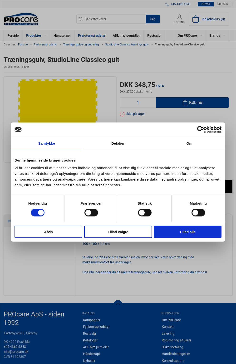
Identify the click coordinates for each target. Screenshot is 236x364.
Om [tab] (189, 143)
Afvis (48, 232)
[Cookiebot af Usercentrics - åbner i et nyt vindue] (200, 129)
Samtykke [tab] (46, 143)
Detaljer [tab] (118, 143)
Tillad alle (187, 232)
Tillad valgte (118, 232)
